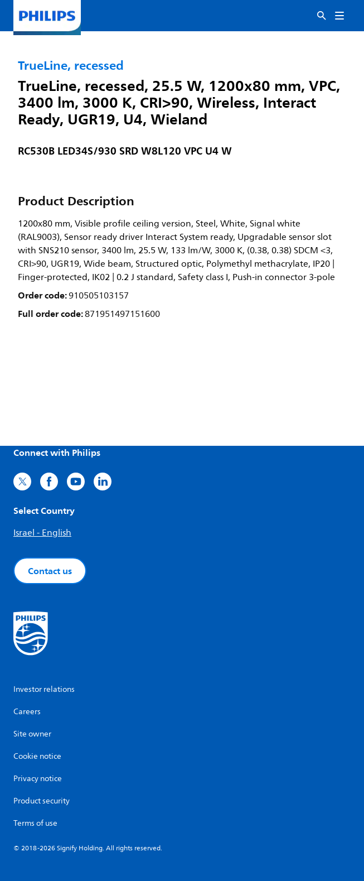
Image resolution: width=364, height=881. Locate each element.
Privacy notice (37, 778)
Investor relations (44, 689)
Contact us (50, 571)
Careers (27, 711)
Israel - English (42, 533)
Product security (41, 801)
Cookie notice (37, 756)
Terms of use (35, 823)
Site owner (32, 734)
